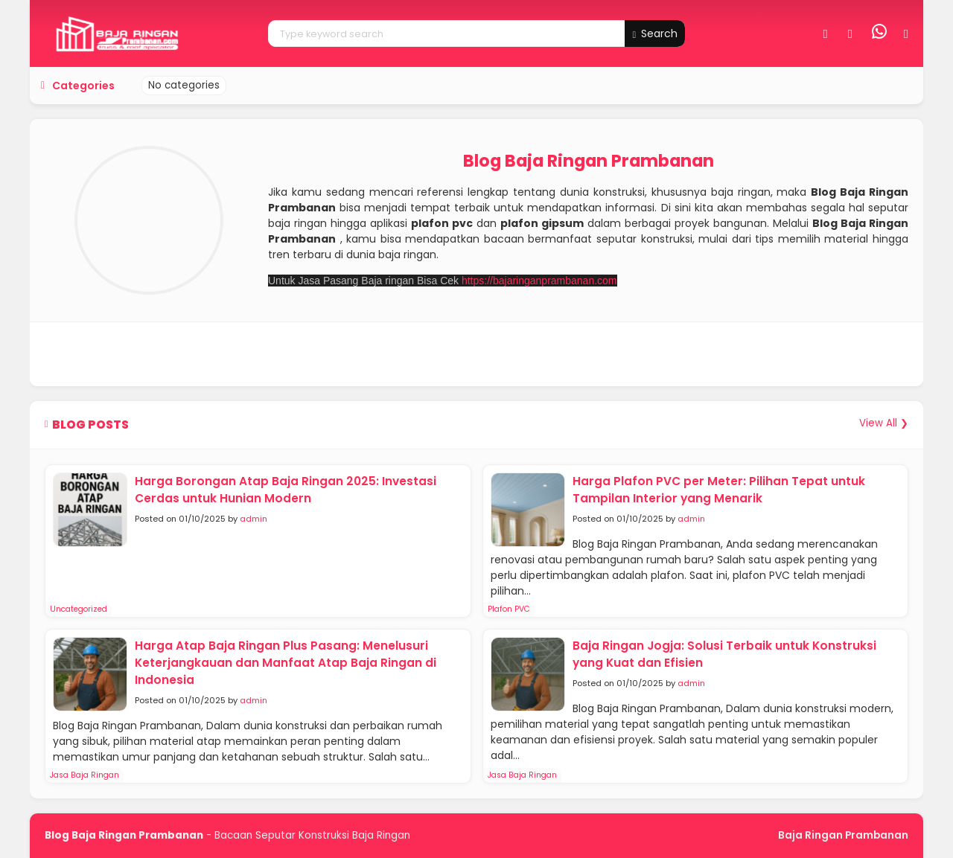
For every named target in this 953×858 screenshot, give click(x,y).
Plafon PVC (509, 609)
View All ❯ (883, 423)
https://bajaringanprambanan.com (539, 280)
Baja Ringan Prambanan (843, 835)
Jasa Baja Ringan (84, 775)
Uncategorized (78, 609)
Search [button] (655, 33)
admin (253, 519)
